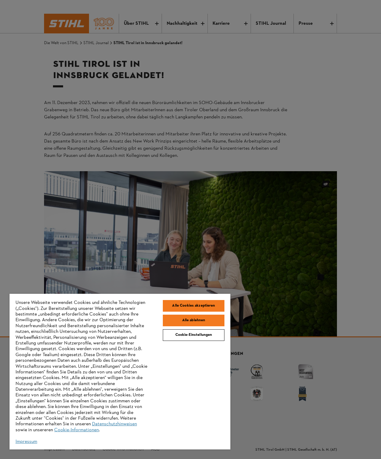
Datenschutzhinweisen (114, 424)
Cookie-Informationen (76, 430)
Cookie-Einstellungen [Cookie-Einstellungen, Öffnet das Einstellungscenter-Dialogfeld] (193, 335)
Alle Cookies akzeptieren (193, 305)
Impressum (26, 441)
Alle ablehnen (193, 320)
